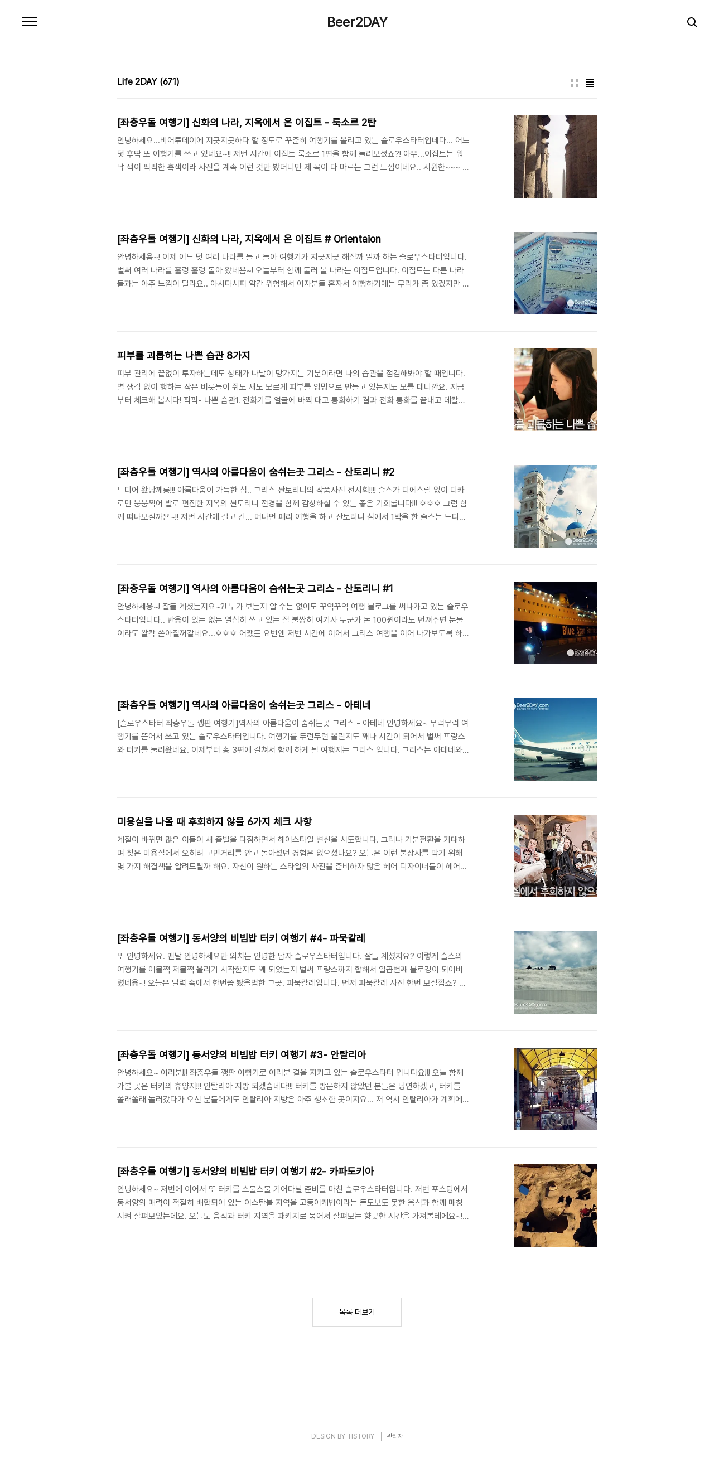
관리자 (395, 1436)
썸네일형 (574, 83)
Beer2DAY (357, 22)
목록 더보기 (357, 1312)
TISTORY (360, 1436)
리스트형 (590, 83)
